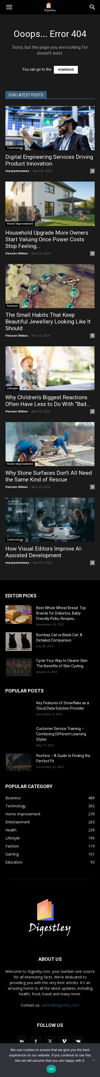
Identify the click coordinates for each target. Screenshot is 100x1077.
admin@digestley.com (60, 1005)
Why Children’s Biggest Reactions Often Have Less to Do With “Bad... (47, 400)
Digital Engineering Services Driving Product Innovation (49, 160)
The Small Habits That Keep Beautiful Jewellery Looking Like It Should (48, 322)
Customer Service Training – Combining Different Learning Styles (61, 733)
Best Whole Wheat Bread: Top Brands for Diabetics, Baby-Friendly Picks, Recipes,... (61, 613)
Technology (15, 148)
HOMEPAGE (66, 69)
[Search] (92, 7)
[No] (93, 1060)
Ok (51, 1069)
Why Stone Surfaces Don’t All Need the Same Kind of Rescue (48, 476)
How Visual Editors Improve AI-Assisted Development (44, 552)
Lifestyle (12, 388)
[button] (9, 7)
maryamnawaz (17, 171)
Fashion (12, 306)
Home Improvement (20, 223)
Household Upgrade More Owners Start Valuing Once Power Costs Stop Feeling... (46, 239)
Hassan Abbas (16, 253)
